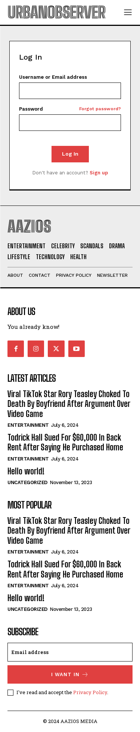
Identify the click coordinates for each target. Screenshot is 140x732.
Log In (70, 154)
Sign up (99, 173)
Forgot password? (100, 108)
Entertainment (28, 425)
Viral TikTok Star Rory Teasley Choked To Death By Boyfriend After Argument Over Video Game (68, 404)
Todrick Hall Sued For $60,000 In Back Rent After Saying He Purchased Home (65, 442)
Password (70, 108)
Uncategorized (27, 482)
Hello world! (25, 471)
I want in (70, 674)
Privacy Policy (90, 692)
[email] (70, 652)
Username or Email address (53, 77)
